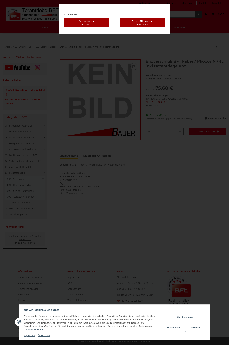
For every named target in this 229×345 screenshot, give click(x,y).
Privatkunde (86, 22)
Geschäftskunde (142, 22)
